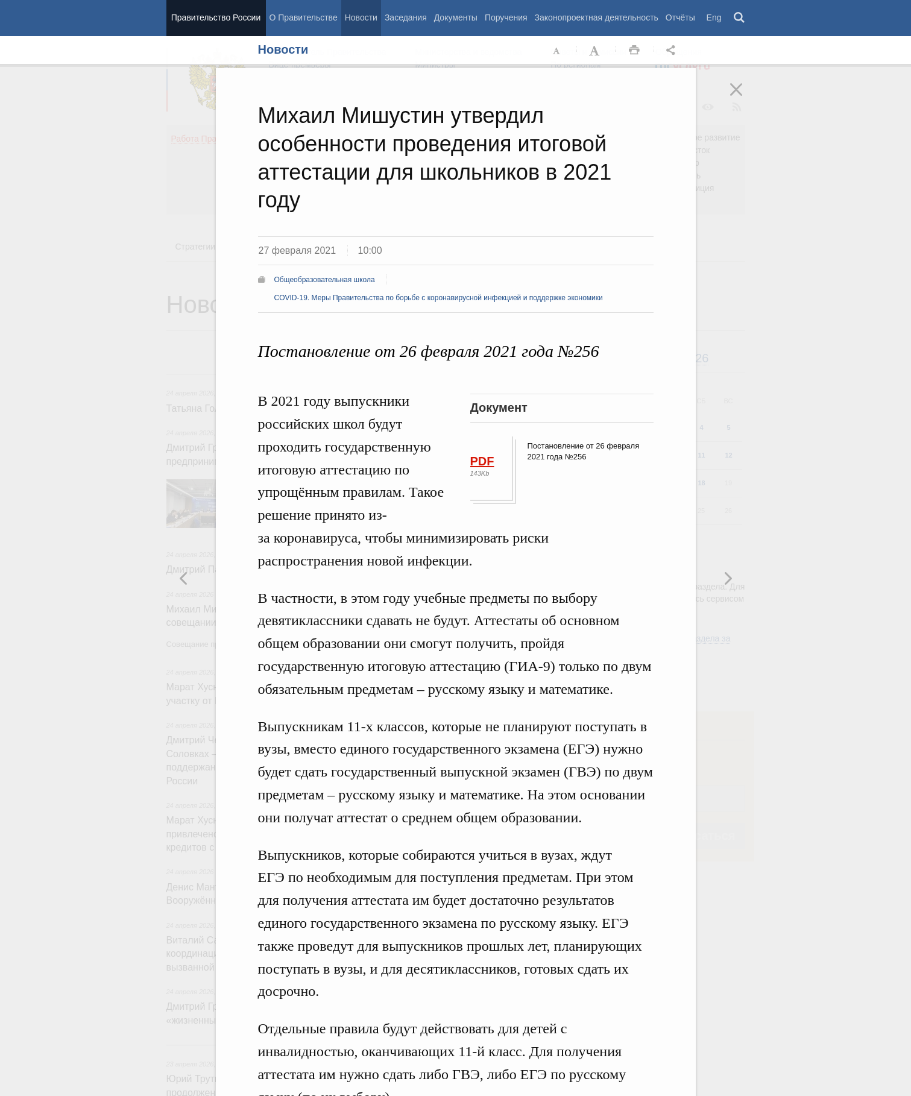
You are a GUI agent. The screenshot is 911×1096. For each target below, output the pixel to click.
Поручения (506, 17)
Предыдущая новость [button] (728, 578)
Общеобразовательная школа (324, 280)
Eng (714, 17)
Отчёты (680, 17)
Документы (456, 17)
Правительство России (215, 17)
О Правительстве (304, 17)
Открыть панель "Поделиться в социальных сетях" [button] (672, 50)
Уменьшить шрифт (557, 50)
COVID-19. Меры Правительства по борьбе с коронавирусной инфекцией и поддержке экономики (438, 298)
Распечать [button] (634, 50)
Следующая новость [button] (184, 578)
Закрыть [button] (744, 97)
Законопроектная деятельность (596, 17)
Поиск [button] (739, 18)
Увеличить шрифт (595, 50)
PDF (482, 461)
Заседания (406, 17)
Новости (361, 17)
